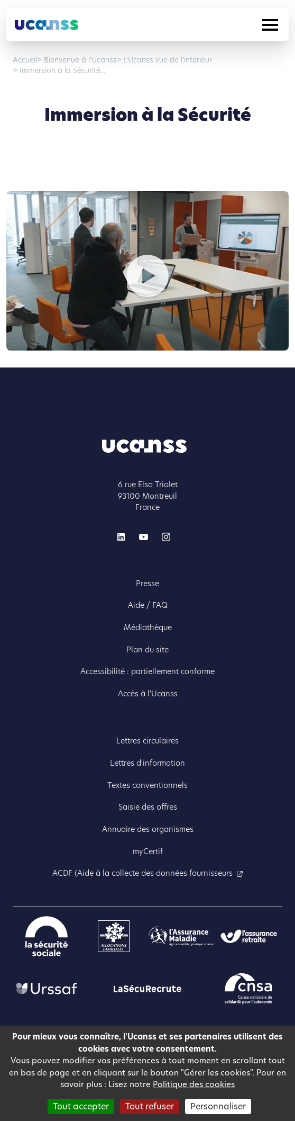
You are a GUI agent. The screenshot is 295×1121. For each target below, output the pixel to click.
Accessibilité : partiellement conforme (147, 671)
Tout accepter (81, 1106)
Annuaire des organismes (147, 829)
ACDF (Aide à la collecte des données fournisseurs (142, 873)
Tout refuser (149, 1106)
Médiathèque (148, 627)
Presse (147, 583)
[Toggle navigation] (270, 25)
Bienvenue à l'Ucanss (79, 60)
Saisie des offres (147, 807)
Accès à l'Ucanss (148, 693)
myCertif (148, 851)
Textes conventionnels (147, 785)
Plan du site (147, 649)
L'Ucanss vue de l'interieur (167, 60)
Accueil (25, 60)
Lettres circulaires (147, 741)
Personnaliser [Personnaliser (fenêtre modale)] (218, 1106)
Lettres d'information (147, 763)
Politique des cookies (194, 1084)
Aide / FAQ (148, 605)
